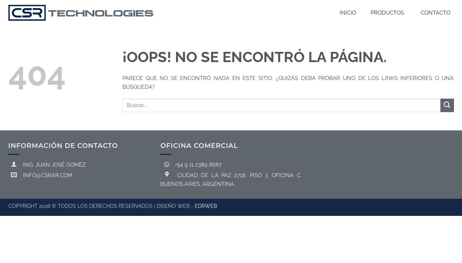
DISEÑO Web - (187, 206)
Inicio (348, 12)
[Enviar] (447, 105)
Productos (387, 12)
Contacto (435, 12)
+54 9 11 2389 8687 (191, 164)
